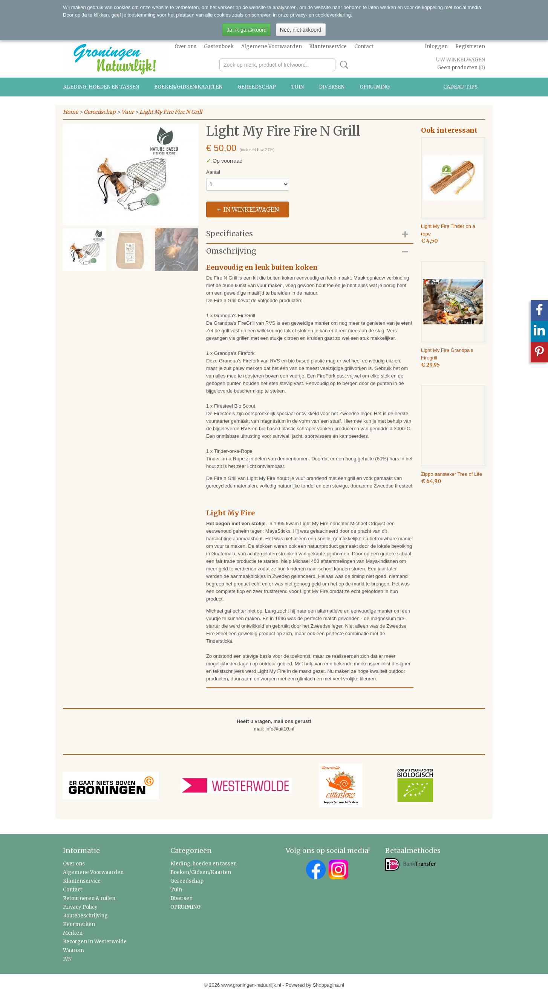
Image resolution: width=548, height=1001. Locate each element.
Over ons (185, 46)
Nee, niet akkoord (300, 30)
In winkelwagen (251, 209)
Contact (363, 46)
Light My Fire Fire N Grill (170, 112)
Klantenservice (328, 46)
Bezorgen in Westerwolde (95, 941)
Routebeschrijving (85, 915)
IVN (67, 959)
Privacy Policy (80, 907)
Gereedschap (256, 87)
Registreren (470, 46)
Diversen (331, 87)
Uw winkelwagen (460, 60)
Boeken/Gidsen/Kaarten (188, 87)
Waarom (73, 950)
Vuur (127, 112)
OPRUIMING (375, 87)
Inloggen (436, 46)
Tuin (297, 87)
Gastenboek (219, 46)
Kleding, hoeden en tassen (101, 87)
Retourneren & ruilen (89, 898)
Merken (73, 933)
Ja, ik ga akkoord (246, 30)
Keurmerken (79, 924)
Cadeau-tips (460, 87)
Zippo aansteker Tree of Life (451, 474)
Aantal (213, 172)
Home (70, 112)
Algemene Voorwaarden (271, 46)
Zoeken (342, 64)
